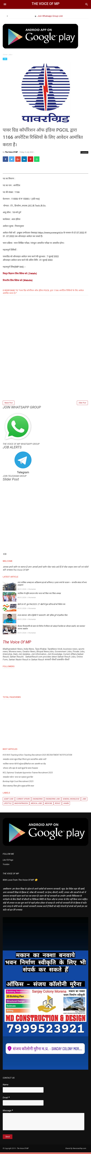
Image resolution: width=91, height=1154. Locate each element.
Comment (84, 153)
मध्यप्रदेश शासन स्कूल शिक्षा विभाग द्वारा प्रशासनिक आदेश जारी (24, 761)
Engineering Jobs (53, 801)
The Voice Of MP (45, 4)
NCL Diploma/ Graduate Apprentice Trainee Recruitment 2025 (28, 774)
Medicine (48, 805)
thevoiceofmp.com (79, 1150)
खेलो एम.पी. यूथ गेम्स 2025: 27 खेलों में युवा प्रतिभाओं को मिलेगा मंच (41, 606)
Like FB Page (8, 862)
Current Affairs (23, 801)
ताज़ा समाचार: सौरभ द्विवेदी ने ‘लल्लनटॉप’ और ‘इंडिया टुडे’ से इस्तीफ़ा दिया (42, 617)
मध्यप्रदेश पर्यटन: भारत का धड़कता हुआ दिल (18, 779)
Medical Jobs (36, 805)
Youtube (6, 866)
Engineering (38, 801)
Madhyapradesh (21, 805)
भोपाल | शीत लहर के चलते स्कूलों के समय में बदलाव (20, 770)
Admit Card (8, 801)
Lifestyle (8, 805)
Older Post (82, 404)
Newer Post (8, 404)
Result (57, 805)
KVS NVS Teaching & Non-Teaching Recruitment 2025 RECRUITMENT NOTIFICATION (37, 756)
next (6, 555)
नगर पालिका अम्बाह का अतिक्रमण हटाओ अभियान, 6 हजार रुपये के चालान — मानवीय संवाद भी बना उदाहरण (52, 585)
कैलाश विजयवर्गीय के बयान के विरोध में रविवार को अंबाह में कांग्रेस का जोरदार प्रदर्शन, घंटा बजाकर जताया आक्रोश (51, 629)
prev (4, 555)
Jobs (5, 59)
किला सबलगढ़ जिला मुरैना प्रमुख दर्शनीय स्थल (18, 787)
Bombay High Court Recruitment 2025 (18, 783)
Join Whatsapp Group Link (50, 16)
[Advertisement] (45, 382)
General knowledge (71, 801)
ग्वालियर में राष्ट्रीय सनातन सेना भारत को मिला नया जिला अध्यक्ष (39, 595)
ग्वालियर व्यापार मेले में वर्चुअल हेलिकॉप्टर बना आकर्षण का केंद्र (24, 765)
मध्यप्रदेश (66, 805)
